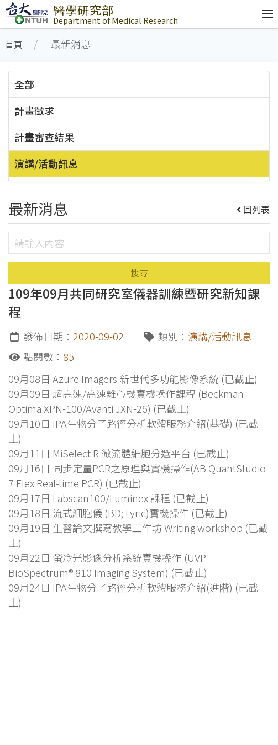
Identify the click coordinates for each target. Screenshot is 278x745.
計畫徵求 (34, 110)
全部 (24, 84)
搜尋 (139, 273)
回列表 (253, 209)
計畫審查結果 (44, 137)
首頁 (14, 44)
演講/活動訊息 (46, 163)
